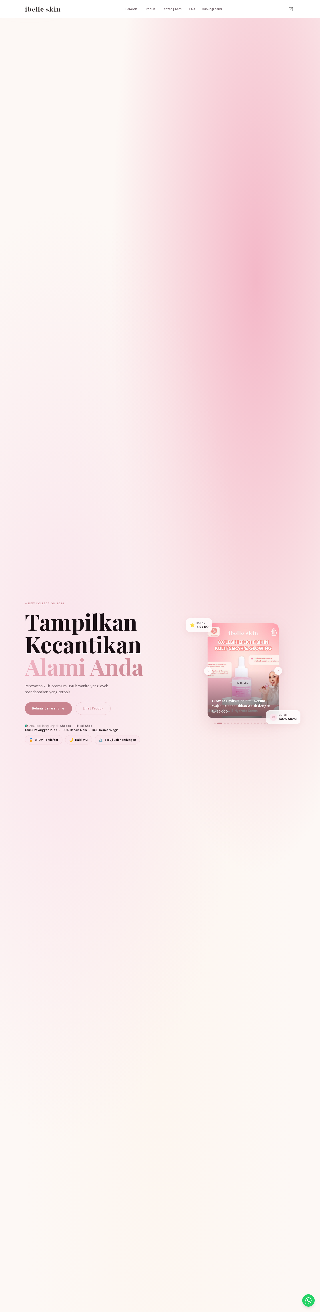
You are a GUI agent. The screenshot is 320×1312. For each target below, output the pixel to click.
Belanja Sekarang (48, 708)
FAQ (192, 9)
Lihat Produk (93, 708)
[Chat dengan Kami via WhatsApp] (308, 1300)
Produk (150, 9)
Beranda (132, 9)
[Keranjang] (291, 9)
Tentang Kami (172, 9)
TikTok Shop (83, 726)
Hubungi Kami (212, 9)
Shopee (65, 726)
